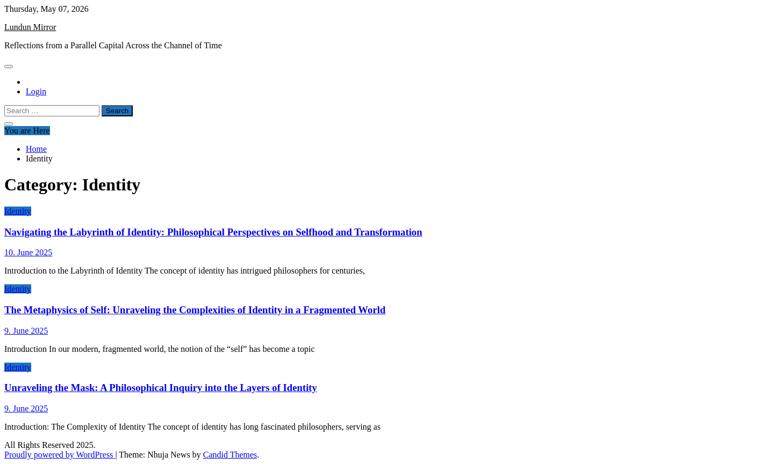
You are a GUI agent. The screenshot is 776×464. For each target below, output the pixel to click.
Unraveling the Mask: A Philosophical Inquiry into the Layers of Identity (160, 387)
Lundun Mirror (30, 27)
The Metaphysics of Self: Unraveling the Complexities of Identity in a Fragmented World (194, 309)
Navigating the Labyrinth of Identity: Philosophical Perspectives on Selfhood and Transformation (213, 232)
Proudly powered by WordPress (59, 454)
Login (36, 91)
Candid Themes (230, 454)
